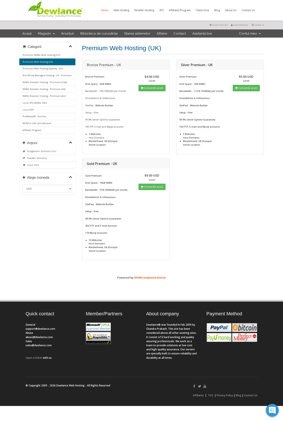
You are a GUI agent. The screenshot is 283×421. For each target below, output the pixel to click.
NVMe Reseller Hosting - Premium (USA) (45, 82)
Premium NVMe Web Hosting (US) (41, 54)
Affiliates (198, 395)
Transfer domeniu (35, 158)
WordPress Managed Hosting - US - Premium (47, 75)
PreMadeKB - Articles (34, 116)
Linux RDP (28, 109)
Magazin (46, 33)
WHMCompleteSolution (150, 277)
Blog (217, 10)
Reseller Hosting (144, 10)
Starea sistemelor (137, 33)
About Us (230, 10)
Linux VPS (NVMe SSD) (35, 102)
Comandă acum (152, 88)
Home (104, 10)
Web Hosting (121, 10)
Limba (257, 24)
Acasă (27, 33)
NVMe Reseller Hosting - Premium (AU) (44, 96)
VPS (161, 10)
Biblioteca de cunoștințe (99, 33)
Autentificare (239, 24)
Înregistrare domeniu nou (39, 151)
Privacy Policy (225, 395)
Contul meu (250, 33)
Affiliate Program (32, 130)
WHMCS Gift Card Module (37, 123)
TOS (210, 395)
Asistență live (202, 33)
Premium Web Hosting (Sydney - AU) (43, 68)
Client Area (202, 10)
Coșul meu (31, 164)
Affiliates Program (180, 10)
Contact (179, 33)
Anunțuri (67, 33)
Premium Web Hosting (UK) (38, 61)
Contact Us (248, 10)
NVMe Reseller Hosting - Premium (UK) (44, 89)
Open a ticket (34, 358)
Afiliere (162, 33)
